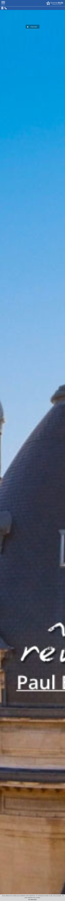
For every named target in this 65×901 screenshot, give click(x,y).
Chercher (32, 27)
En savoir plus (32, 899)
